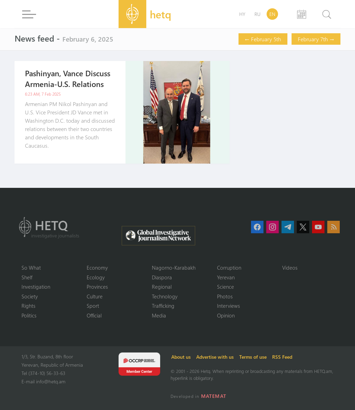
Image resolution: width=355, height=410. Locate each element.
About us (181, 357)
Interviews (228, 305)
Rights (28, 305)
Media (159, 315)
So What (31, 267)
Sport (93, 305)
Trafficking (163, 305)
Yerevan (226, 277)
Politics (28, 315)
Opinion (226, 315)
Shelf (26, 277)
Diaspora (162, 277)
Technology (165, 296)
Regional (162, 286)
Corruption (229, 267)
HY (242, 14)
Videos (289, 267)
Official (94, 315)
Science (225, 286)
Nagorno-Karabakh (174, 267)
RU (257, 14)
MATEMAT (213, 396)
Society (29, 296)
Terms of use (253, 357)
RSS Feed (282, 357)
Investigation (35, 286)
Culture (95, 296)
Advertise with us (215, 357)
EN (272, 14)
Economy (97, 267)
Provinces (97, 286)
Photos (225, 296)
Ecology (96, 277)
